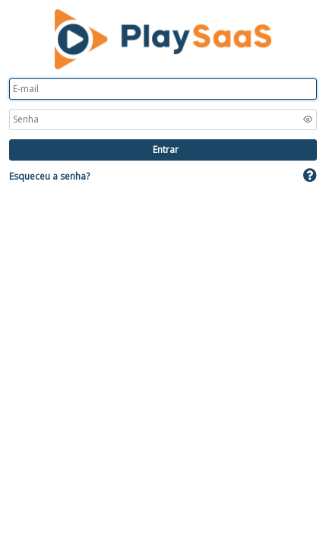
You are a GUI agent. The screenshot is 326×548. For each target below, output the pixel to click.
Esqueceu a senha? (49, 176)
